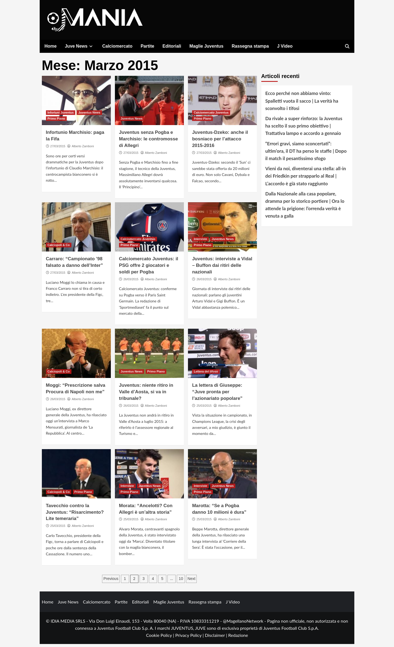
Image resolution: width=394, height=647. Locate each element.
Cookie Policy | (160, 637)
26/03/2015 (130, 282)
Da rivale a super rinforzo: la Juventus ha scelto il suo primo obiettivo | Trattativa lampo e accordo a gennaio (303, 129)
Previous (110, 581)
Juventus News (89, 115)
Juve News (79, 46)
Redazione (238, 637)
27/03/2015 (57, 149)
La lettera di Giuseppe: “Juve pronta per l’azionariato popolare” (217, 395)
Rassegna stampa (250, 46)
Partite (147, 46)
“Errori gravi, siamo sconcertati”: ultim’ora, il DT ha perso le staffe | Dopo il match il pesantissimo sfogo (306, 153)
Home (51, 46)
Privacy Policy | (190, 637)
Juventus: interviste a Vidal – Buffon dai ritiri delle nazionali (222, 268)
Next (191, 581)
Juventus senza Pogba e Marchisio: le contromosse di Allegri (148, 142)
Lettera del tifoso (206, 374)
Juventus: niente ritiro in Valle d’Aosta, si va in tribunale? (146, 395)
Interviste (200, 242)
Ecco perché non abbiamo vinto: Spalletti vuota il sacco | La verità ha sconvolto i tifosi (301, 103)
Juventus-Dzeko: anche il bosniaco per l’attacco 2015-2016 (220, 142)
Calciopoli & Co (59, 248)
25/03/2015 (204, 408)
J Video (285, 46)
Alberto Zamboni (83, 149)
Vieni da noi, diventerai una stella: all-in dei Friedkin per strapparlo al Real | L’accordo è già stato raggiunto (305, 179)
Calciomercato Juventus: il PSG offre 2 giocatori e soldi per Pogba (148, 268)
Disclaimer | (216, 637)
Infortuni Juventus (61, 115)
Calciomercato (117, 46)
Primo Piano (56, 121)
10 (181, 581)
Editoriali (172, 46)
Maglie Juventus (206, 46)
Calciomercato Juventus (211, 115)
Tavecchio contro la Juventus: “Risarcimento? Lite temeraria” (75, 515)
